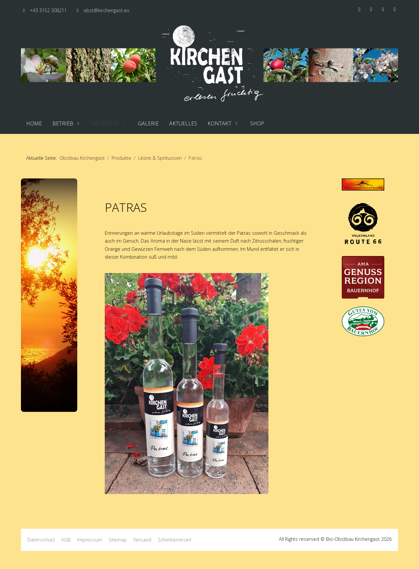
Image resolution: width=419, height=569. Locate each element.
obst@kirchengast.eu (106, 10)
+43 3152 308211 (48, 10)
